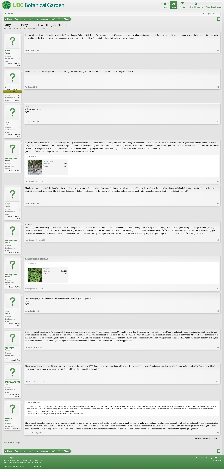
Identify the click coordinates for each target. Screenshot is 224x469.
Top (216, 460)
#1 (218, 65)
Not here (17, 100)
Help (207, 460)
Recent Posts (10, 14)
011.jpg (46, 270)
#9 (218, 361)
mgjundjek (9, 349)
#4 (218, 182)
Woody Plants (18, 28)
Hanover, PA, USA (14, 172)
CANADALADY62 (12, 384)
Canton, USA (16, 431)
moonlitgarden (11, 159)
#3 (218, 137)
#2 (218, 100)
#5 (218, 219)
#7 (218, 290)
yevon (33, 28)
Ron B (7, 87)
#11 (217, 435)
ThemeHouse (36, 465)
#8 (218, 327)
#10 (217, 398)
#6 (218, 253)
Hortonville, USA (15, 362)
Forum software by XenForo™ (23, 463)
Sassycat (9, 421)
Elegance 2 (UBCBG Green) (13, 460)
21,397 (18, 95)
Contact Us (199, 460)
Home (212, 460)
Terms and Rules (215, 463)
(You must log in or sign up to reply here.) (206, 440)
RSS (220, 460)
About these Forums (213, 7)
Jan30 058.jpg (48, 162)
